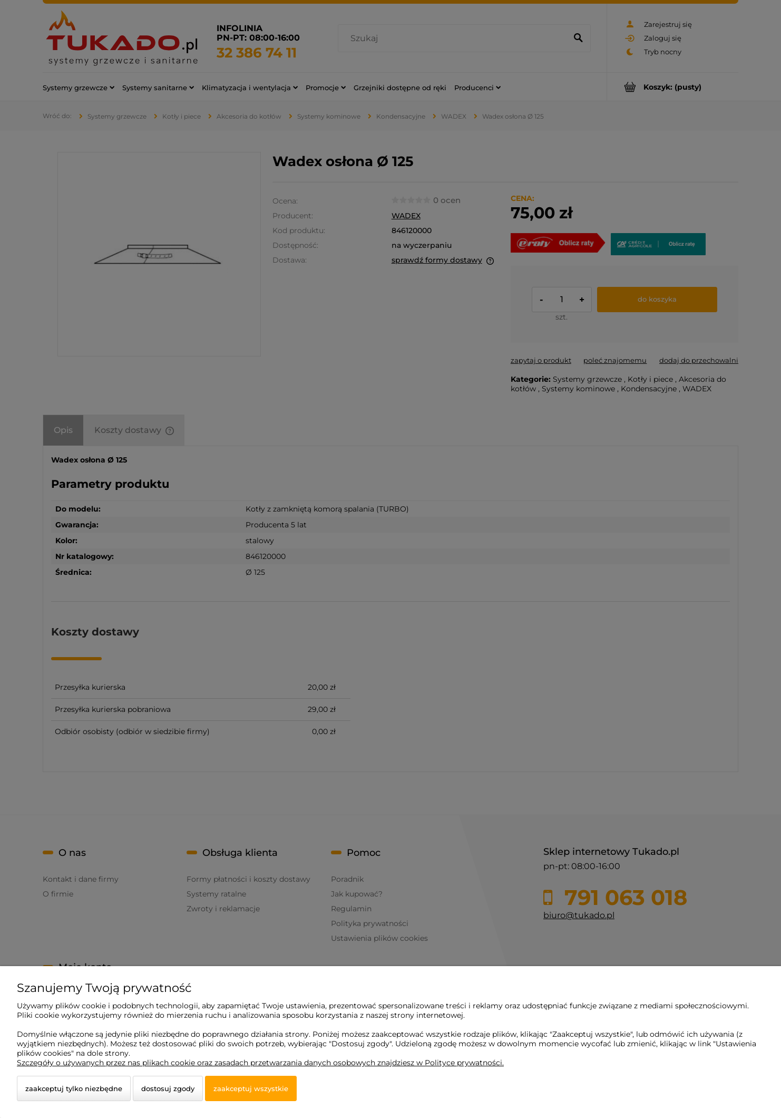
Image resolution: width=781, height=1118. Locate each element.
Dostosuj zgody (167, 1088)
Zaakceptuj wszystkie (250, 1088)
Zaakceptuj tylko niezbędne (73, 1088)
